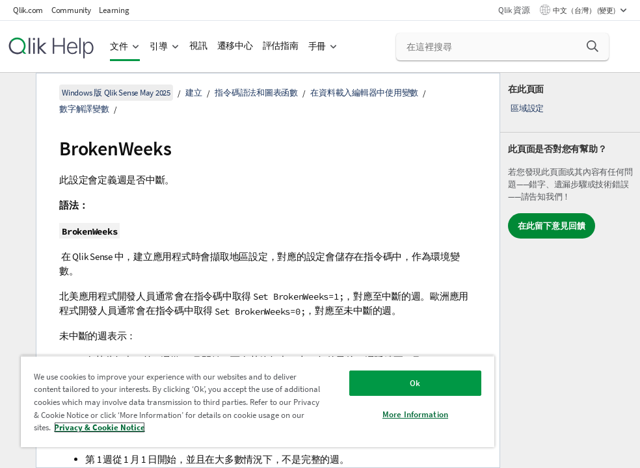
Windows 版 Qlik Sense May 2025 (116, 92)
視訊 (198, 45)
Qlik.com (28, 10)
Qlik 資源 (513, 10)
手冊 (317, 46)
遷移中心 (235, 45)
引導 (159, 46)
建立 (193, 92)
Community (71, 10)
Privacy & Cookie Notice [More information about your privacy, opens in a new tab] (99, 427)
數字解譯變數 (84, 108)
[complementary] (570, 270)
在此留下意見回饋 (551, 225)
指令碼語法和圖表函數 (256, 92)
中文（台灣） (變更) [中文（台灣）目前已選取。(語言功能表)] (585, 10)
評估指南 (281, 45)
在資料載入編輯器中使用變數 (364, 92)
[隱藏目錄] (16, 93)
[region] (257, 401)
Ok (415, 383)
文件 (119, 46)
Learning (114, 10)
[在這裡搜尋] (502, 46)
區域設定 (527, 108)
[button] (592, 46)
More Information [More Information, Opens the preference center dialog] (415, 414)
